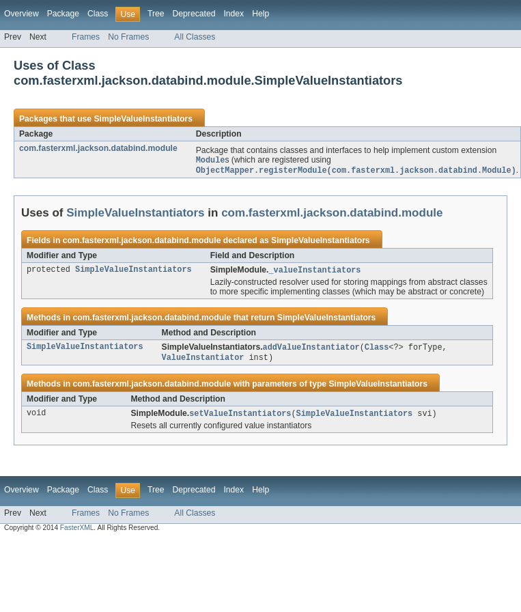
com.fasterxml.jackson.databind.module (98, 148)
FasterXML (77, 532)
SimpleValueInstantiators (143, 119)
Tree (156, 13)
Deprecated (194, 13)
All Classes (194, 37)
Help (260, 13)
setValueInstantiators (240, 417)
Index (233, 13)
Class (97, 13)
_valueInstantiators (314, 271)
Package (63, 13)
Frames (86, 37)
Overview (21, 13)
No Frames (128, 37)
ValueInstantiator (203, 360)
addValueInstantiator (311, 349)
